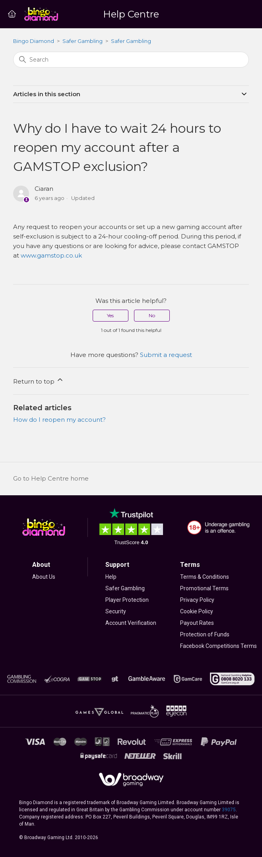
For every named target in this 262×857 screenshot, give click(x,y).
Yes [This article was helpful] (110, 315)
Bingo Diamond (33, 41)
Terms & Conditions (204, 577)
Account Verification (130, 623)
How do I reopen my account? (59, 419)
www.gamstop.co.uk (51, 255)
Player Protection (127, 600)
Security (115, 611)
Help (110, 577)
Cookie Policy (196, 611)
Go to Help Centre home (51, 478)
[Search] (131, 60)
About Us (43, 577)
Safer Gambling (82, 41)
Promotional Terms (204, 588)
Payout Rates (197, 623)
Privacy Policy (197, 600)
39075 (229, 809)
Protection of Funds (204, 634)
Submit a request (166, 355)
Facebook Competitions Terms (218, 646)
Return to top (38, 380)
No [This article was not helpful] (152, 315)
